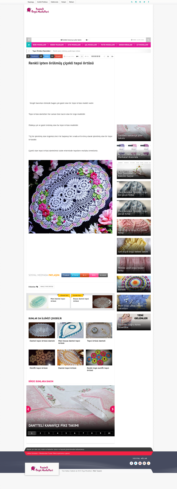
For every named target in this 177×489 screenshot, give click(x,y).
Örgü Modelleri (87, 471)
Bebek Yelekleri (57, 45)
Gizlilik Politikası (42, 2)
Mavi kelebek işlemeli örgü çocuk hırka (132, 212)
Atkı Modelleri (74, 45)
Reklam (71, 2)
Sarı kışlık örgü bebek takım (133, 251)
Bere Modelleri (39, 45)
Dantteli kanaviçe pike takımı (75, 40)
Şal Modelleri (91, 45)
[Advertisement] (109, 21)
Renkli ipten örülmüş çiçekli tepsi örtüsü (66, 51)
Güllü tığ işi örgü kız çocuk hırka (132, 231)
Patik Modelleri (108, 45)
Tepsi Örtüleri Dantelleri (41, 51)
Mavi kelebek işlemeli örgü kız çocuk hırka (132, 193)
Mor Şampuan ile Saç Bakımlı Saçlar (129, 174)
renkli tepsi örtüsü (46, 286)
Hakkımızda (54, 2)
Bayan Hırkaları (125, 45)
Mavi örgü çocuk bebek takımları (130, 307)
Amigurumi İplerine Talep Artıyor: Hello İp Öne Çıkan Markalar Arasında (132, 154)
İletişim (63, 2)
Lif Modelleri (142, 45)
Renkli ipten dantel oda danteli (131, 288)
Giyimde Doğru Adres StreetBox (129, 326)
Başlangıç (31, 2)
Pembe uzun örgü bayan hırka (131, 269)
